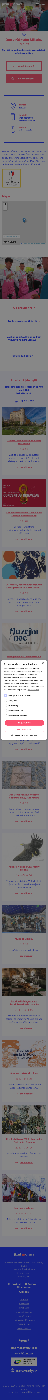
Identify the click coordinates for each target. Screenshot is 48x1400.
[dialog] (24, 700)
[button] (24, 735)
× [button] (43, 663)
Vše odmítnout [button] (24, 729)
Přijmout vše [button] (24, 723)
